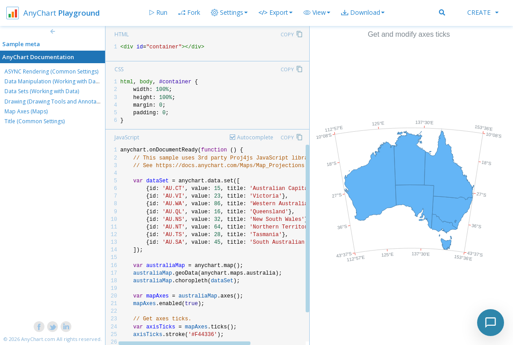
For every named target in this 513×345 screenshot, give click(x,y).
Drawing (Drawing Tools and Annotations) (57, 101)
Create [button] (483, 12)
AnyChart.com (38, 339)
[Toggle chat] (490, 322)
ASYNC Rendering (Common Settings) (51, 71)
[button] (317, 12)
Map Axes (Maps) (26, 111)
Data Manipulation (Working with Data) (53, 81)
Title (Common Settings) (34, 121)
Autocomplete (255, 137)
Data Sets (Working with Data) (41, 91)
